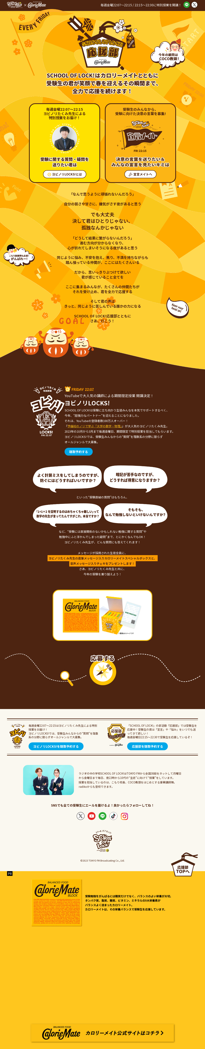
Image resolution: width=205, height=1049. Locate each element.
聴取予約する (78, 451)
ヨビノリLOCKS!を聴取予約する (56, 746)
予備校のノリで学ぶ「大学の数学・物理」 (94, 426)
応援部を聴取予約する (147, 746)
